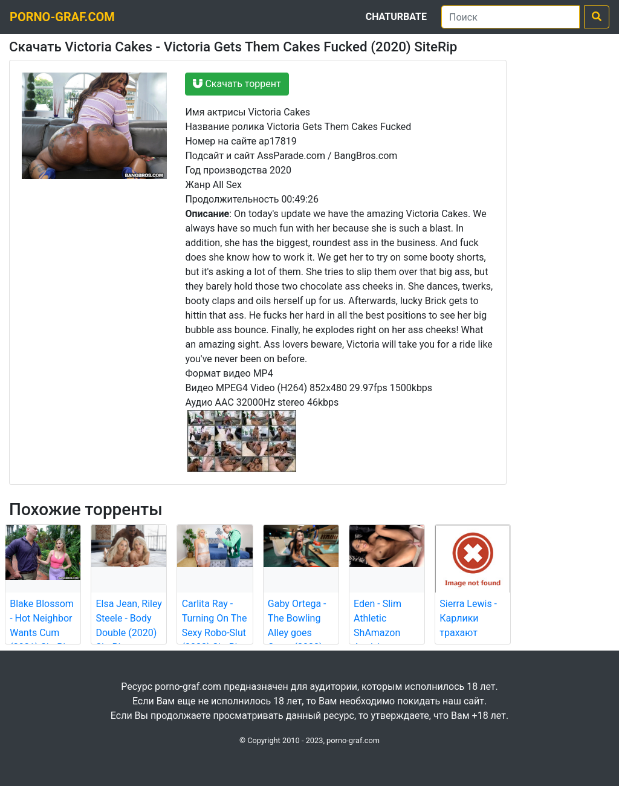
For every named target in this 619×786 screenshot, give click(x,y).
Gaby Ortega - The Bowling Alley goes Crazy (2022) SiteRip (297, 632)
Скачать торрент (236, 83)
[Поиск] (510, 16)
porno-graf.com (62, 17)
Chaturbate (396, 16)
